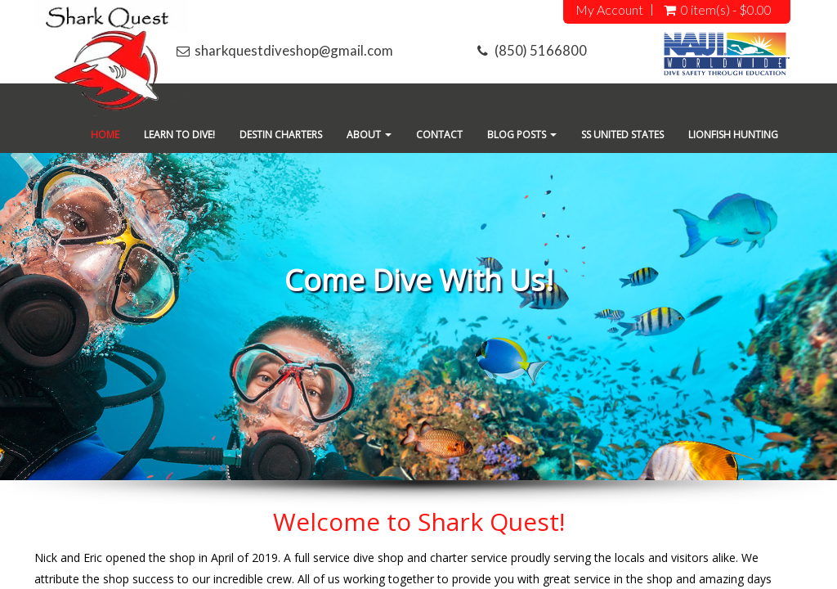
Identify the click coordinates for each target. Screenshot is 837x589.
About (369, 135)
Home (105, 135)
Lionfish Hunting (733, 135)
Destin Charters (280, 135)
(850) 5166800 (541, 50)
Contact (439, 135)
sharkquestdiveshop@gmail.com (294, 50)
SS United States (622, 135)
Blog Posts (522, 135)
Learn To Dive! (179, 135)
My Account (609, 10)
